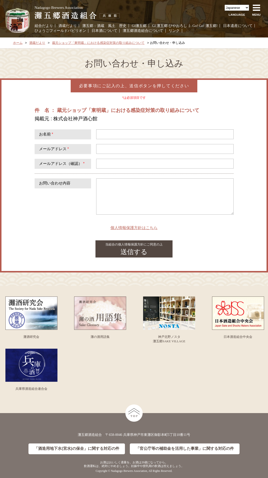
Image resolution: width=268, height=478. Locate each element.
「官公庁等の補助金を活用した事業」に (185, 448)
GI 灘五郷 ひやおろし (169, 26)
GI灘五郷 (139, 26)
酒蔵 (100, 26)
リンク (174, 31)
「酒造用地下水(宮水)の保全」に (76, 448)
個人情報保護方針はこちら (134, 228)
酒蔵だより (67, 26)
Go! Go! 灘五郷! (204, 26)
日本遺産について (238, 26)
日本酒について (104, 31)
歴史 (122, 26)
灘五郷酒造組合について (143, 31)
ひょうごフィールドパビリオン (60, 31)
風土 (111, 26)
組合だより (44, 26)
